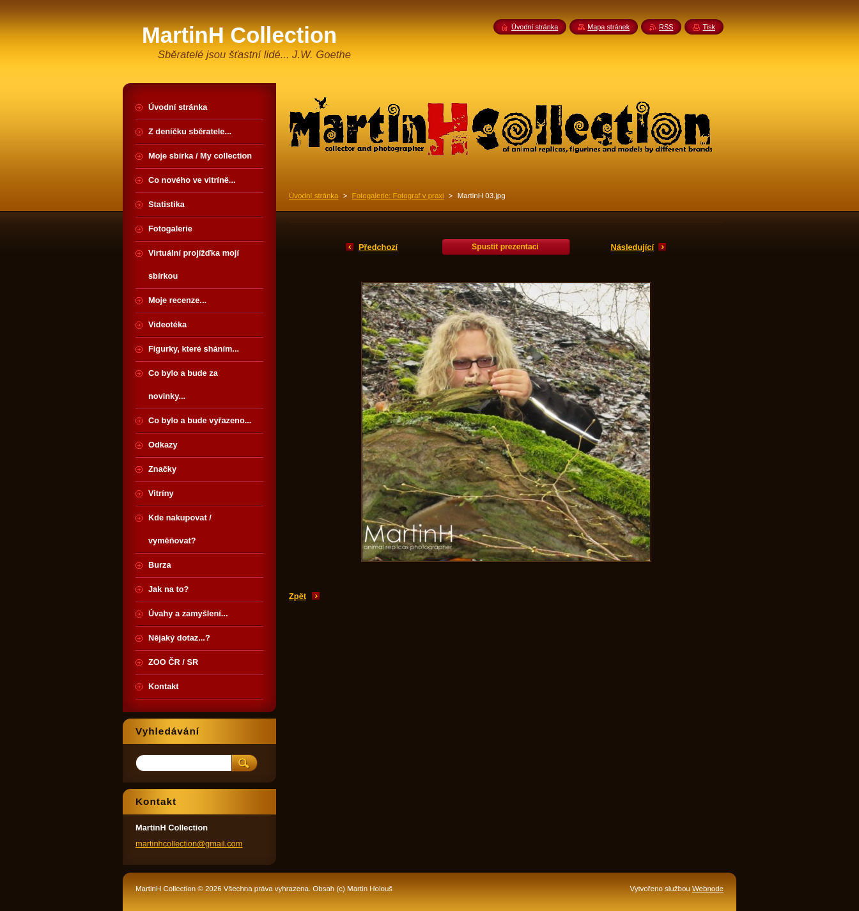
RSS (666, 27)
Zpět (297, 596)
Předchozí (378, 247)
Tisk (708, 27)
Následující (632, 247)
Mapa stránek (608, 27)
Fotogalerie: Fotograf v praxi (398, 195)
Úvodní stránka (313, 195)
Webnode (708, 888)
